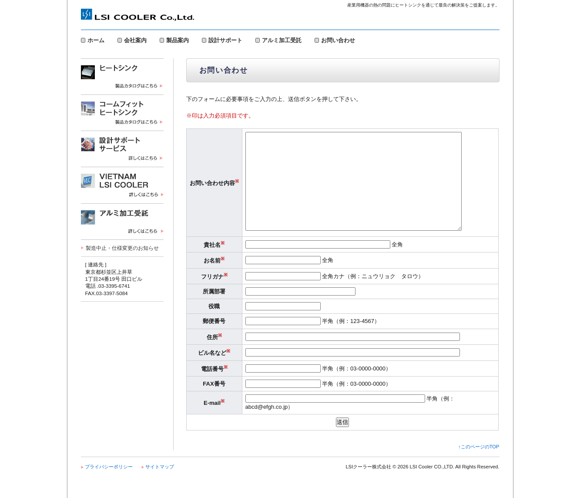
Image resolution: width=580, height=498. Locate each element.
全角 (324, 264)
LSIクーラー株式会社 (137, 16)
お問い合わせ (338, 40)
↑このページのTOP (478, 466)
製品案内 (177, 40)
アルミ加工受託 (282, 40)
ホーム (95, 40)
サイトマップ (159, 486)
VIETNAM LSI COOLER (122, 185)
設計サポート (225, 40)
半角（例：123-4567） (312, 340)
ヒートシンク (122, 76)
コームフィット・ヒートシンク (122, 112)
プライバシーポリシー (109, 486)
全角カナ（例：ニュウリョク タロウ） (334, 296)
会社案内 (135, 40)
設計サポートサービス (122, 149)
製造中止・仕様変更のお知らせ (122, 248)
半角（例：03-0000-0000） (318, 388)
